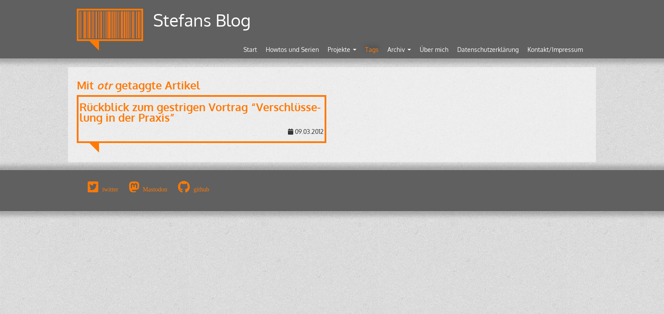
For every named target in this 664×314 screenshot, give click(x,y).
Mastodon (155, 189)
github (201, 189)
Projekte (342, 49)
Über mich (434, 49)
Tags (372, 49)
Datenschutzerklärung (488, 49)
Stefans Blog (202, 20)
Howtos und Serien (292, 49)
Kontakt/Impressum (555, 49)
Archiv (399, 49)
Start (250, 49)
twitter (110, 189)
